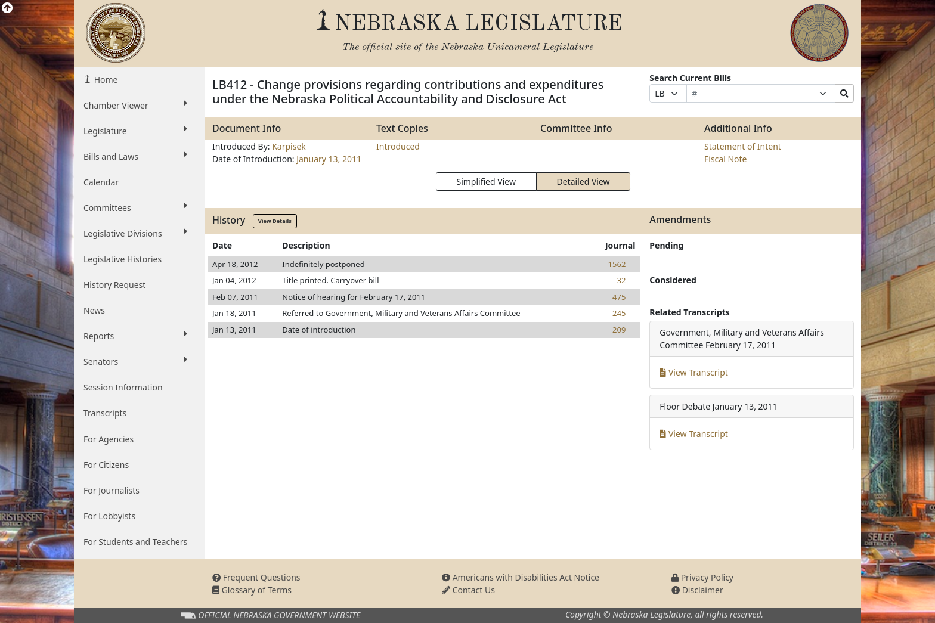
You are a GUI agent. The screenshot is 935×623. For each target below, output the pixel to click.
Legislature (135, 131)
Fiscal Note (725, 159)
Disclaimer (697, 590)
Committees (135, 207)
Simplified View (485, 181)
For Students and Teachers (135, 541)
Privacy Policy (702, 577)
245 (619, 313)
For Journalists (111, 490)
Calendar (101, 182)
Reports (135, 336)
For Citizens (106, 464)
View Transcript (694, 372)
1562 (617, 264)
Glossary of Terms (252, 590)
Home (104, 79)
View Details (275, 221)
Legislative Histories (122, 259)
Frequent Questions (256, 577)
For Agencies (108, 439)
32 (621, 280)
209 (619, 329)
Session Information (123, 387)
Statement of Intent (742, 146)
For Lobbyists (109, 516)
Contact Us (468, 590)
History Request (114, 284)
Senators (135, 361)
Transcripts (104, 413)
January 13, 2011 (328, 159)
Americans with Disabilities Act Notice (520, 577)
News (94, 310)
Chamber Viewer (135, 105)
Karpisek (289, 146)
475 (619, 297)
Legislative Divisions (135, 233)
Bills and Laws (135, 156)
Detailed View (583, 181)
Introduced (398, 146)
